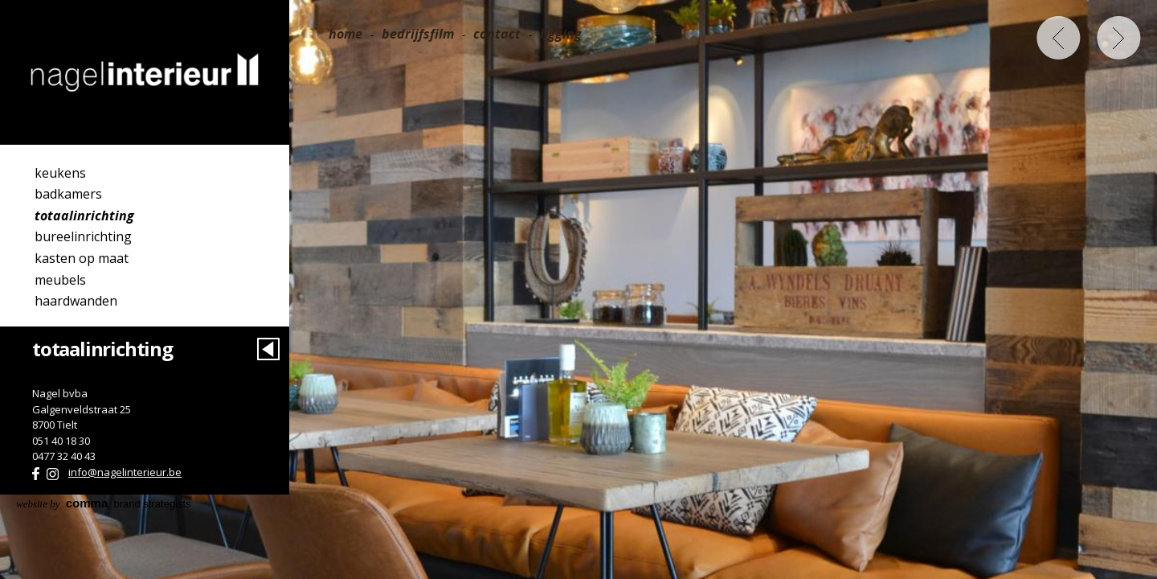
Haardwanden (76, 301)
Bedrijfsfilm (418, 34)
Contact (497, 34)
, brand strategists (103, 504)
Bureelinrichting (83, 236)
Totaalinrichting (84, 215)
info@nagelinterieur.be (125, 472)
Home (345, 34)
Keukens (60, 173)
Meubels (60, 280)
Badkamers (68, 194)
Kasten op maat (82, 258)
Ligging (561, 34)
